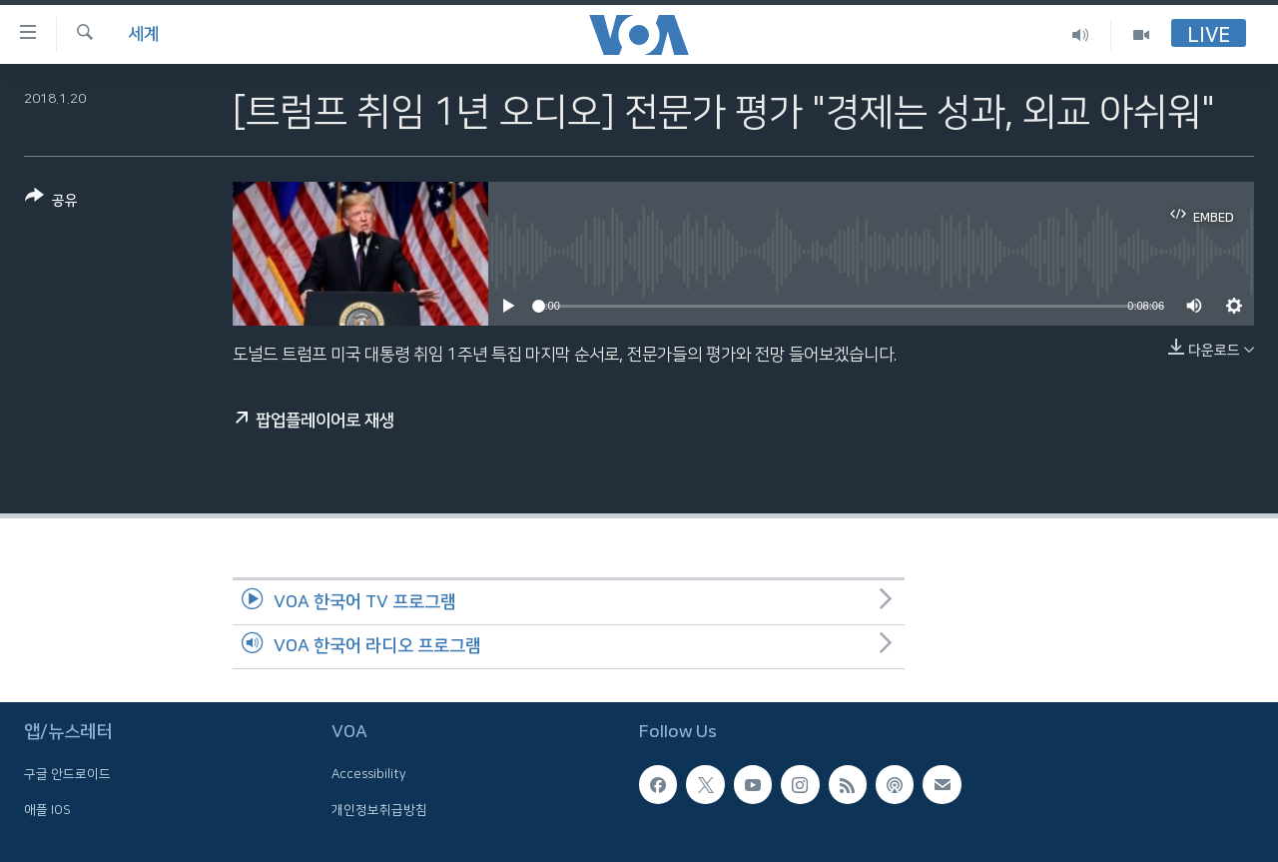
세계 (144, 34)
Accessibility (368, 774)
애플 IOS (47, 810)
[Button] (51, 202)
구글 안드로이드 (67, 774)
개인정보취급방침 (379, 810)
